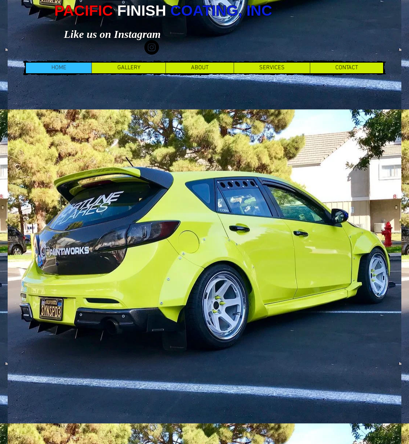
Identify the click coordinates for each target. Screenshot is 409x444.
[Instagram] (151, 47)
